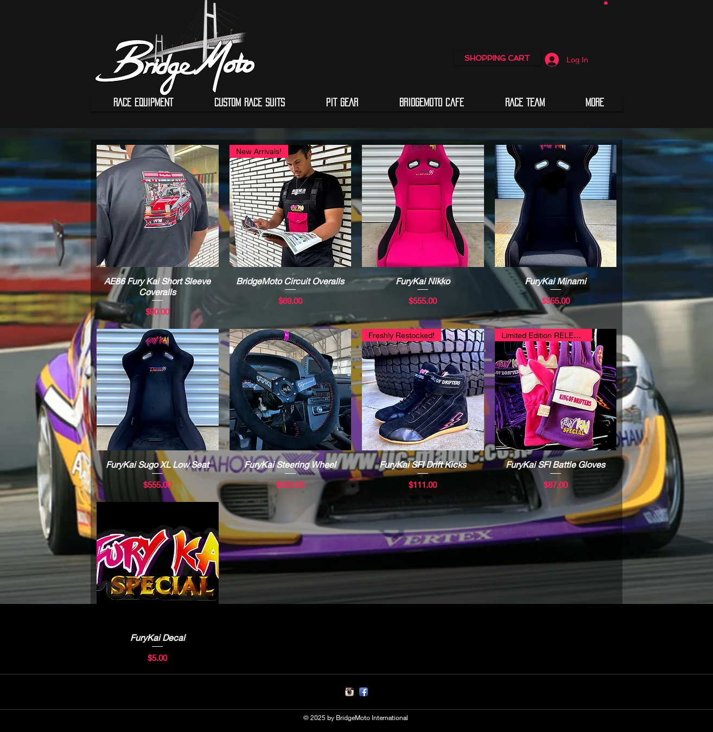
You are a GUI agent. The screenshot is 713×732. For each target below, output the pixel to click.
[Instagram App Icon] (349, 692)
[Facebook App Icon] (363, 692)
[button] (143, 102)
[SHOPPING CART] (497, 58)
